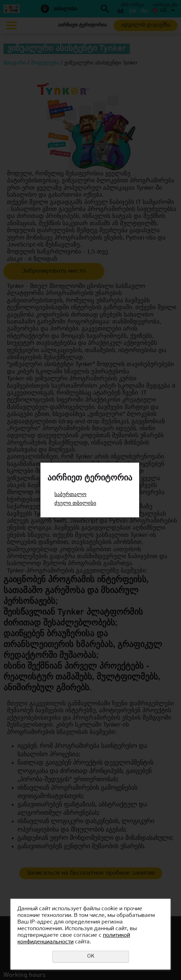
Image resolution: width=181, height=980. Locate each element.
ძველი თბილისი (75, 503)
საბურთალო (70, 494)
